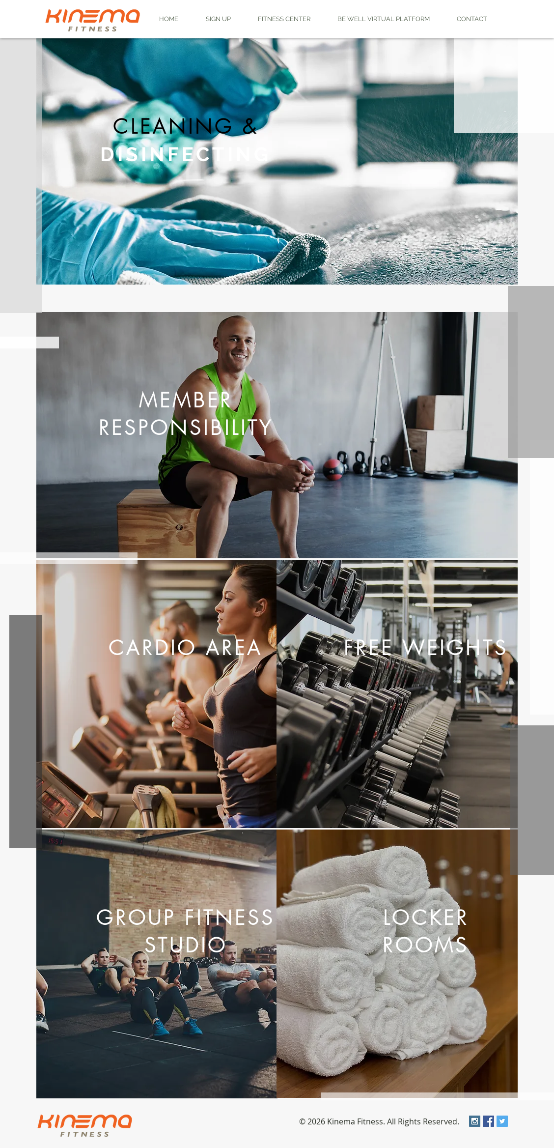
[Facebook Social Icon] (488, 1121)
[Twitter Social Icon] (502, 1121)
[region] (277, 161)
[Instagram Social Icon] (474, 1121)
